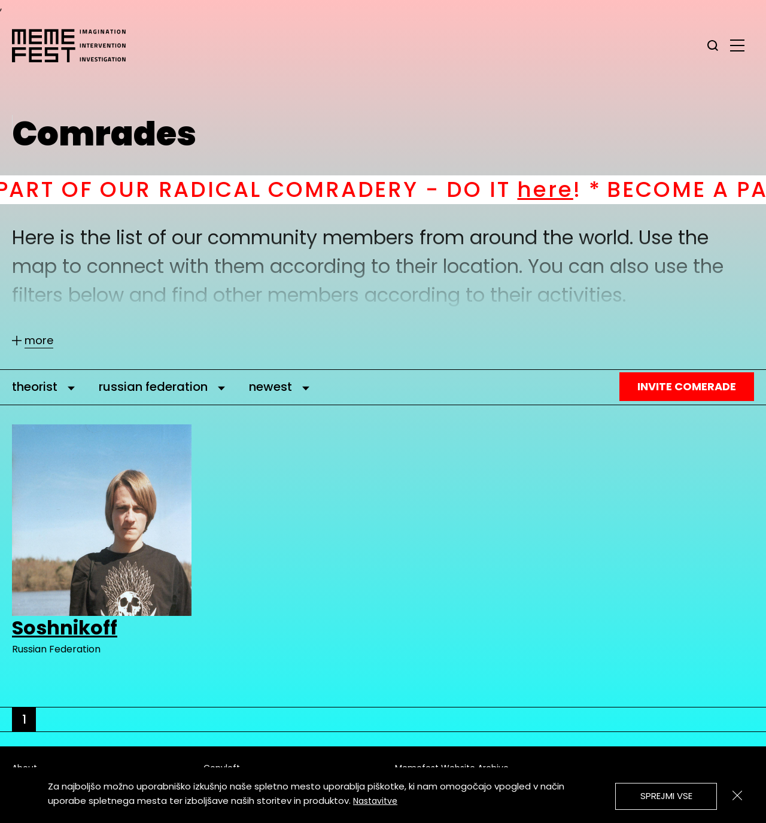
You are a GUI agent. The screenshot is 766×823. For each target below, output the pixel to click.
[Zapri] (737, 795)
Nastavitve (375, 801)
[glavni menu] (737, 45)
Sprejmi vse (666, 795)
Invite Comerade (686, 386)
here (559, 189)
